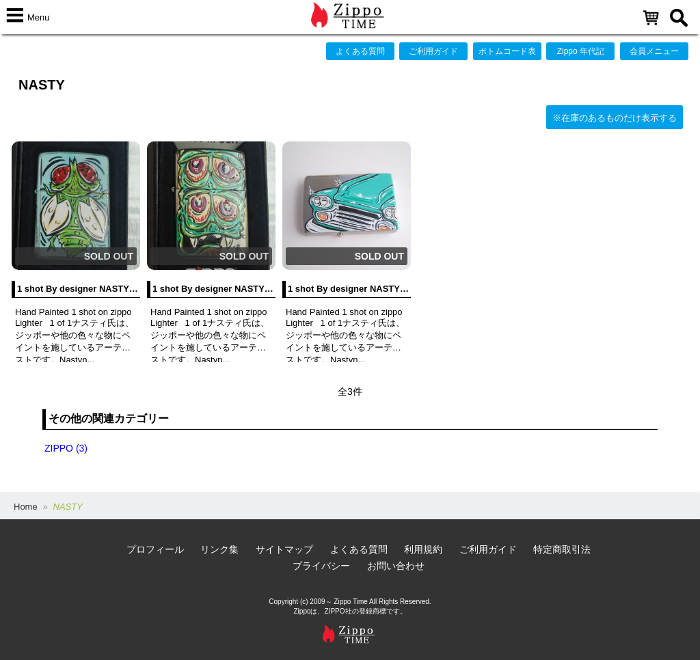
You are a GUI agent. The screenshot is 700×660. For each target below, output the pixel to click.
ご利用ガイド (433, 51)
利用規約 (423, 549)
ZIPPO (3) (66, 448)
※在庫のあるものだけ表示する (614, 118)
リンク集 (219, 549)
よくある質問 (360, 51)
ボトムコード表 (507, 51)
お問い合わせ (396, 565)
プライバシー (321, 565)
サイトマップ (284, 549)
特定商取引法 (562, 549)
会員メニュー (654, 51)
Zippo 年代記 (580, 51)
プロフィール (155, 549)
